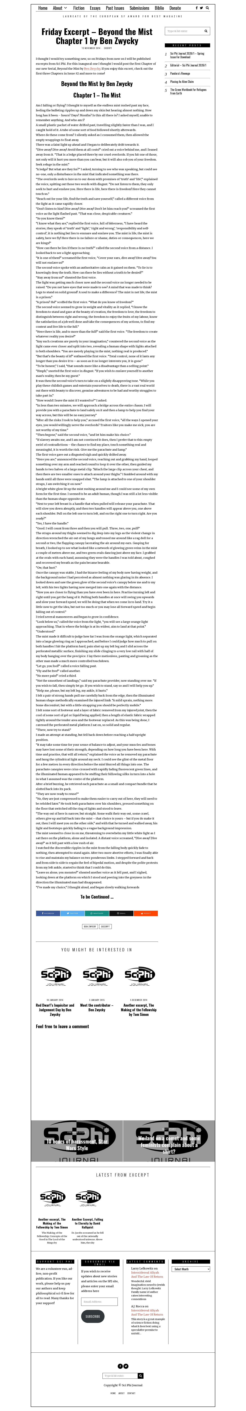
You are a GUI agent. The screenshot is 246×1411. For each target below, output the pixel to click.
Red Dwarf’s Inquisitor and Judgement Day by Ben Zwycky (55, 1009)
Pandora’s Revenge (180, 73)
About (57, 7)
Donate (175, 7)
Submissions (139, 7)
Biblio (159, 7)
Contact (131, 1393)
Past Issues (115, 7)
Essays (95, 7)
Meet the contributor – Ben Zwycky (96, 1007)
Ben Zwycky (92, 68)
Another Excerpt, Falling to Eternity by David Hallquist (87, 1223)
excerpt (105, 926)
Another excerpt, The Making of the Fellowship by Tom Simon (138, 1009)
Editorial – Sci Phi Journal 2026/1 (188, 65)
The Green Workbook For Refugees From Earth (188, 91)
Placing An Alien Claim (182, 82)
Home (42, 7)
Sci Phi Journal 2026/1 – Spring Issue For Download (187, 55)
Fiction (78, 7)
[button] (206, 31)
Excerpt (108, 48)
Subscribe (93, 1316)
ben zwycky (90, 926)
